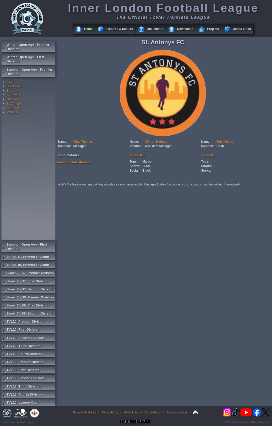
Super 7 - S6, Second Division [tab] (27, 314)
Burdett (12, 90)
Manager (79, 146)
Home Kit (137, 155)
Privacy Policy (109, 412)
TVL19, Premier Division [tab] (23, 362)
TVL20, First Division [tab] (20, 330)
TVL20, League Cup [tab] (19, 403)
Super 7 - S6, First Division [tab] (25, 305)
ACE (10, 82)
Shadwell (13, 95)
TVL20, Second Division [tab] (23, 338)
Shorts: (135, 166)
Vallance (13, 112)
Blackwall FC (16, 86)
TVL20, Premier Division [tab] (23, 322)
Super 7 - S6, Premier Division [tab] (28, 297)
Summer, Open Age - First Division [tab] (24, 247)
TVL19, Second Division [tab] (23, 378)
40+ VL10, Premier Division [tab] (25, 265)
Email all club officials (73, 162)
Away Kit (208, 155)
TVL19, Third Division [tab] (21, 387)
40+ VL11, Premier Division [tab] (25, 257)
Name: (62, 141)
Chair (220, 146)
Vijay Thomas (83, 141)
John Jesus (224, 141)
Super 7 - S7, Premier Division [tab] (28, 273)
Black (147, 166)
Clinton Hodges (156, 141)
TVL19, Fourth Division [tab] (22, 395)
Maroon (148, 161)
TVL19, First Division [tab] (20, 370)
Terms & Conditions (84, 412)
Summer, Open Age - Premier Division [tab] (27, 72)
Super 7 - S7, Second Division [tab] (27, 289)
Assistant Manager (158, 146)
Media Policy (131, 412)
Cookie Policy (153, 412)
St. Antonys (15, 103)
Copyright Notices (176, 412)
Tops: (134, 161)
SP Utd (12, 99)
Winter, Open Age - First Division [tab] (23, 59)
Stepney (13, 108)
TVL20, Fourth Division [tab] (22, 354)
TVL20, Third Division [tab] (21, 346)
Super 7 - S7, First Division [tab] (25, 281)
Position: (64, 146)
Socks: (135, 170)
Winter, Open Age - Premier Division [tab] (25, 47)
